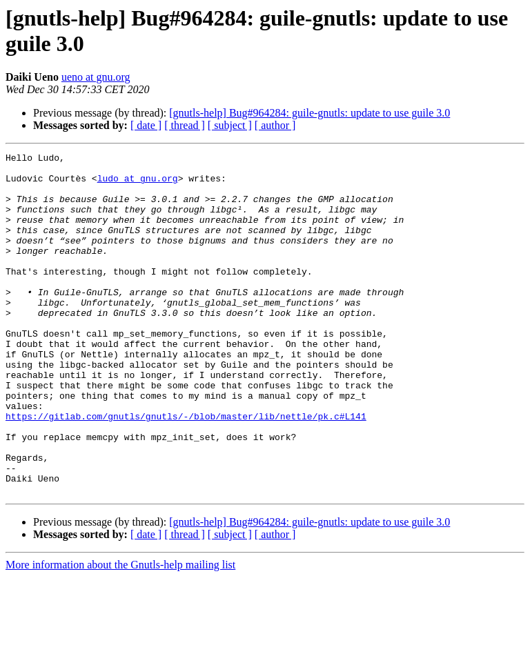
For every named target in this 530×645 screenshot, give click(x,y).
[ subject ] (230, 125)
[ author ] (275, 125)
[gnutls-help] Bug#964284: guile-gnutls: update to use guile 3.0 (309, 113)
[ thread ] (184, 125)
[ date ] (145, 125)
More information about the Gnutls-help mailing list (120, 633)
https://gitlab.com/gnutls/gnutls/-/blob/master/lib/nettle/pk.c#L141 (186, 470)
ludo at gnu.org (137, 184)
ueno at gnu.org (95, 77)
